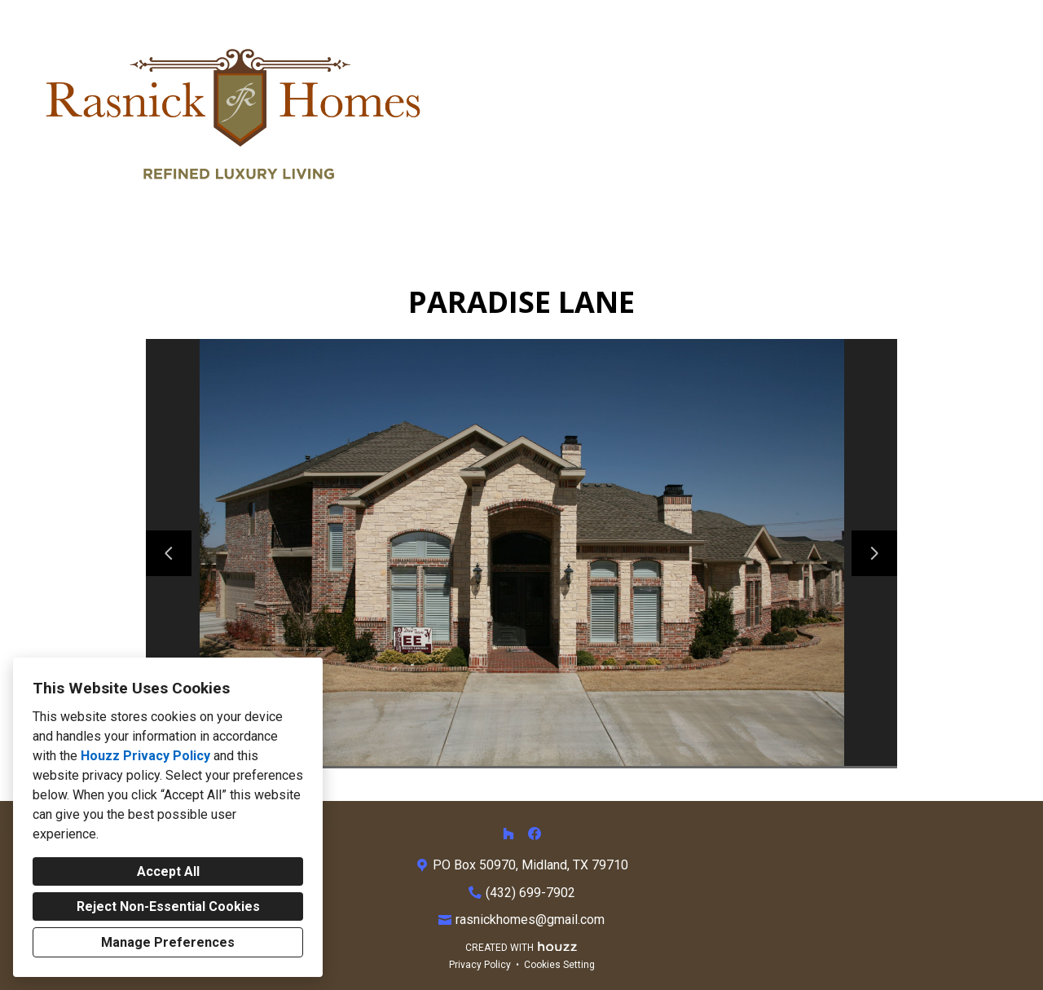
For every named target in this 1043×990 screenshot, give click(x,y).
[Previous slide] (168, 553)
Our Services (760, 115)
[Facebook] (534, 833)
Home (661, 115)
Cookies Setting (559, 964)
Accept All (168, 871)
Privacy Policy (480, 964)
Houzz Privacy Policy (145, 755)
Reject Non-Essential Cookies (168, 906)
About (862, 115)
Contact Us (956, 115)
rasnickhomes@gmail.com (530, 919)
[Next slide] (874, 553)
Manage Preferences (168, 942)
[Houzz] (508, 833)
